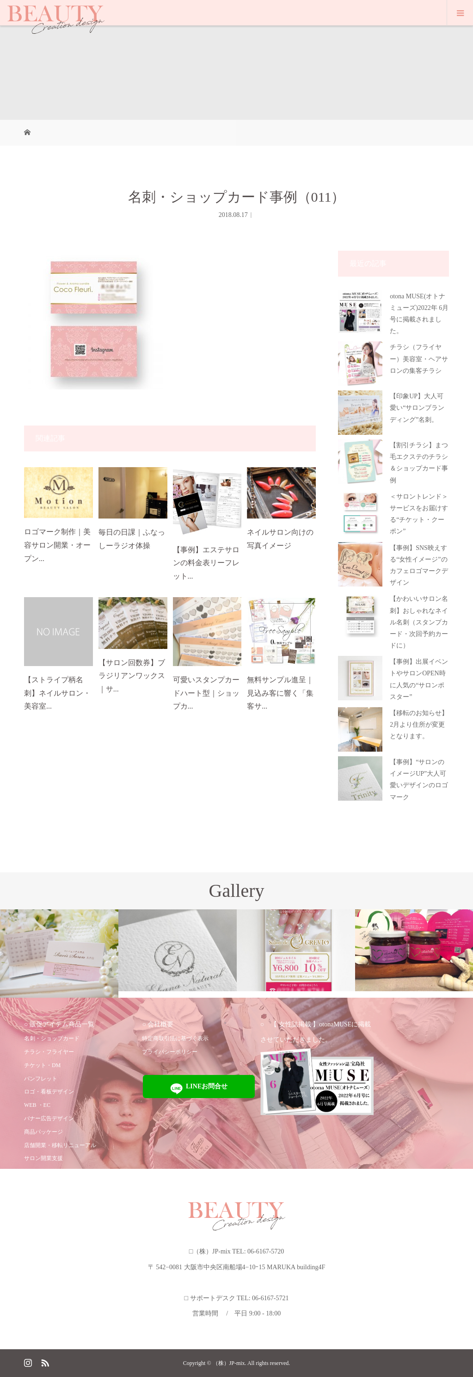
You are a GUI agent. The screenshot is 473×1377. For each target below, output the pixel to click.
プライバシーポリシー (169, 1052)
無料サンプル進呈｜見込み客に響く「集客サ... (280, 693)
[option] (59, 953)
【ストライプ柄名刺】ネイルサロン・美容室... (57, 693)
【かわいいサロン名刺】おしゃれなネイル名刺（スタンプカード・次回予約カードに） (419, 622)
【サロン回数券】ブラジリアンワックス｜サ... (131, 676)
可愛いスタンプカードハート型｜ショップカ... (206, 693)
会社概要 (160, 1024)
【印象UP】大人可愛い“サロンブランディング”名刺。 (417, 408)
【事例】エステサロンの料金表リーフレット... (206, 563)
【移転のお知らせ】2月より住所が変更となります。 (419, 725)
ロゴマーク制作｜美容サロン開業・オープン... (57, 545)
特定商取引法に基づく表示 (175, 1038)
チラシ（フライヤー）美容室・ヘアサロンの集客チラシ (419, 359)
